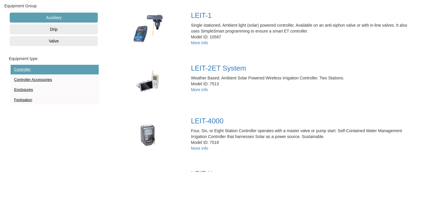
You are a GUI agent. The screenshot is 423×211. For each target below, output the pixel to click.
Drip (54, 29)
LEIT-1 (201, 15)
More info (199, 42)
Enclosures (23, 89)
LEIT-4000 (207, 121)
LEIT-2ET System (218, 68)
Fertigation (23, 100)
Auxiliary (54, 17)
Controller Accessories (33, 79)
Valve (54, 41)
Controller (22, 69)
